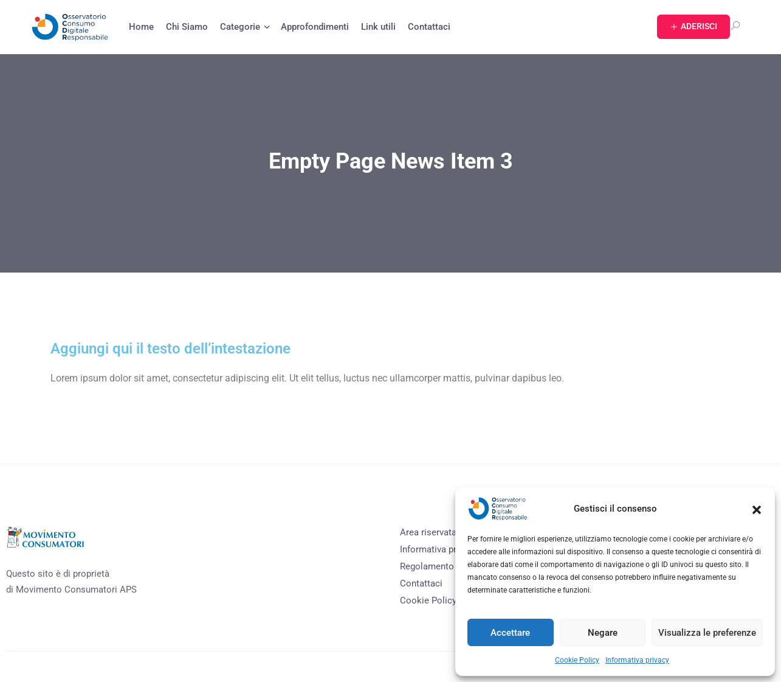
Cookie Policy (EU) (438, 600)
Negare (603, 632)
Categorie (240, 26)
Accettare (510, 632)
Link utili (378, 26)
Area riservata (428, 532)
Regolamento (427, 566)
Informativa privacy (637, 660)
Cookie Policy (577, 660)
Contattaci (429, 26)
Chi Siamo (187, 26)
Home (141, 26)
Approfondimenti (315, 26)
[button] (757, 509)
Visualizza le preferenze (707, 632)
